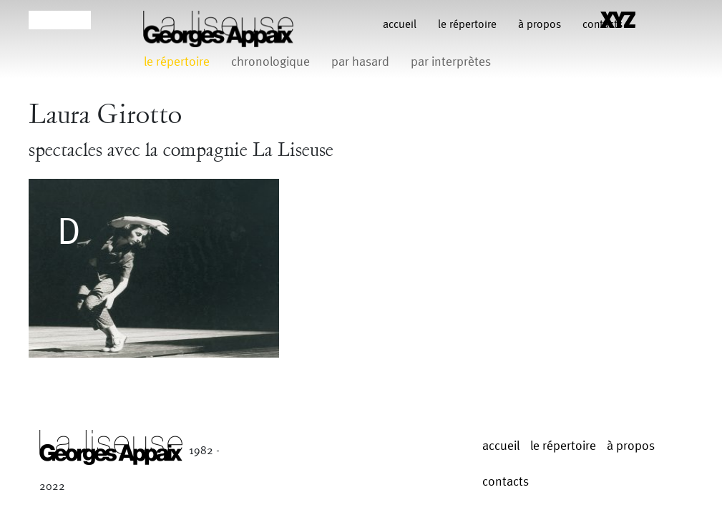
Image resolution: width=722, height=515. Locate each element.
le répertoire (467, 25)
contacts (505, 482)
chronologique (270, 62)
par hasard (360, 62)
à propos (539, 25)
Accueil (399, 25)
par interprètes (451, 62)
